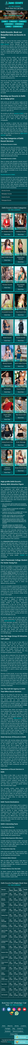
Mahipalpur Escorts (6, 193)
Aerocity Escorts (5, 190)
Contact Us (17, 26)
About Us (13, 21)
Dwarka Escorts (5, 197)
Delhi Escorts (11, 1041)
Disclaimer (8, 1031)
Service (22, 21)
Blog (8, 26)
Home (4, 21)
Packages (19, 24)
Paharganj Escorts (6, 200)
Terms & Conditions (18, 1031)
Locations (9, 24)
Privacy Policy (14, 1034)
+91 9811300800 (14, 210)
